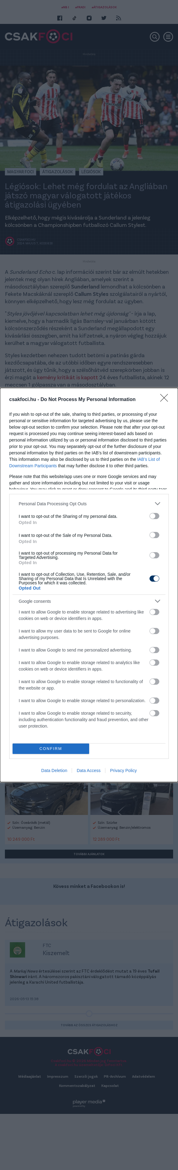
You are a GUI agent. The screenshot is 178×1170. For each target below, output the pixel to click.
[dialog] (89, 585)
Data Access (88, 770)
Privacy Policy (123, 770)
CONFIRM (50, 749)
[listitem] (89, 503)
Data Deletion (54, 770)
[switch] (154, 516)
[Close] (166, 400)
